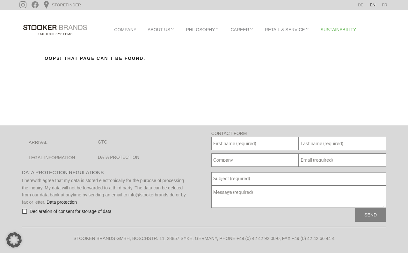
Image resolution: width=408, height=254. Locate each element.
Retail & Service (287, 30)
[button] (14, 240)
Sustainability (338, 30)
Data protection (118, 158)
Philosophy (202, 30)
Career (241, 30)
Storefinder (66, 5)
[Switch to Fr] (384, 5)
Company (125, 30)
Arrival (38, 143)
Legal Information (52, 158)
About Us (161, 30)
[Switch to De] (360, 5)
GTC (102, 142)
